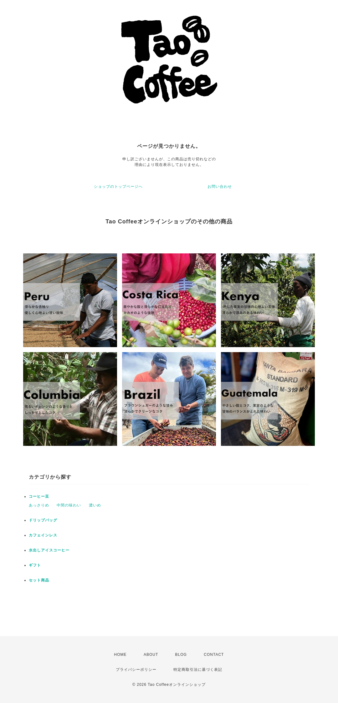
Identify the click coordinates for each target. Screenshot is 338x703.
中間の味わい (69, 505)
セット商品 (39, 580)
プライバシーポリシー (136, 669)
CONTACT (214, 654)
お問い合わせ (219, 186)
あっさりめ (39, 505)
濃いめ (95, 505)
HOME (120, 654)
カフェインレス (43, 535)
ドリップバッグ (43, 520)
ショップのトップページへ (118, 186)
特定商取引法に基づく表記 (197, 669)
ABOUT (151, 654)
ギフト (35, 565)
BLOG (181, 654)
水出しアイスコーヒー (49, 550)
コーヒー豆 (39, 496)
